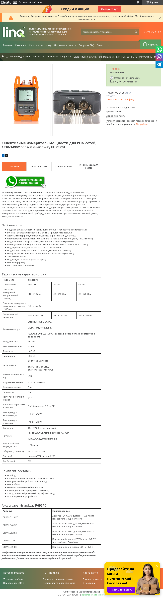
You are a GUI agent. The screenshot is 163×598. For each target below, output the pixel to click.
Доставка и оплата (65, 45)
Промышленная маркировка (58, 579)
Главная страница (92, 579)
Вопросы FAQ (86, 45)
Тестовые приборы (13, 579)
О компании (89, 582)
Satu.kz (96, 591)
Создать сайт (25, 2)
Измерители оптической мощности (52, 56)
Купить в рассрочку (40, 45)
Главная (7, 45)
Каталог (19, 45)
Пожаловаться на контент (94, 594)
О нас (100, 45)
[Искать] (136, 32)
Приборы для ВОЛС (20, 56)
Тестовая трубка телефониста (59, 582)
